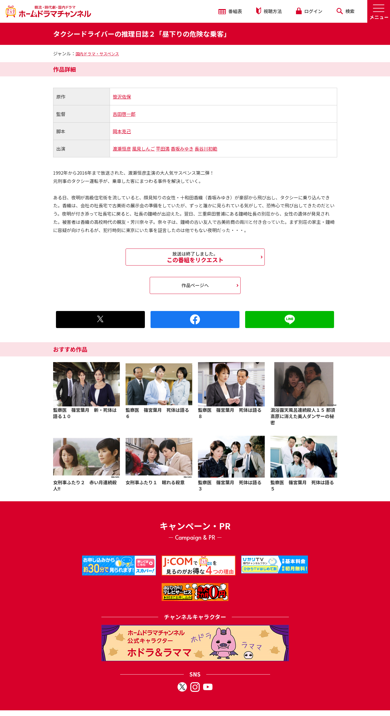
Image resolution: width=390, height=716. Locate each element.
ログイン (309, 11)
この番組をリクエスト (195, 257)
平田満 (163, 148)
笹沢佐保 (122, 96)
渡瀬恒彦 (122, 148)
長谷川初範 (206, 148)
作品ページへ (195, 285)
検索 (345, 11)
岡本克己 (122, 131)
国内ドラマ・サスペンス (97, 54)
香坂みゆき (182, 148)
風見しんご (143, 148)
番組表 (230, 11)
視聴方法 (269, 10)
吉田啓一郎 (124, 113)
